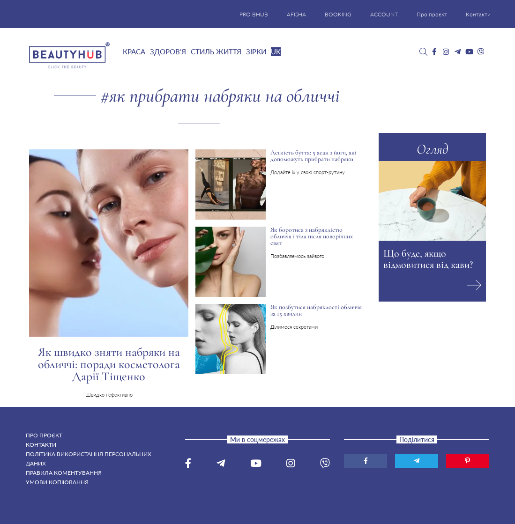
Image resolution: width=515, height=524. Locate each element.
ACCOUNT (384, 14)
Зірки (256, 51)
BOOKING (338, 14)
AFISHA (296, 14)
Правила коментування (64, 472)
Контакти (478, 14)
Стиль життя (216, 51)
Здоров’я (168, 51)
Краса (134, 51)
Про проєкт (432, 14)
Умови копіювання (57, 482)
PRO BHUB (253, 14)
